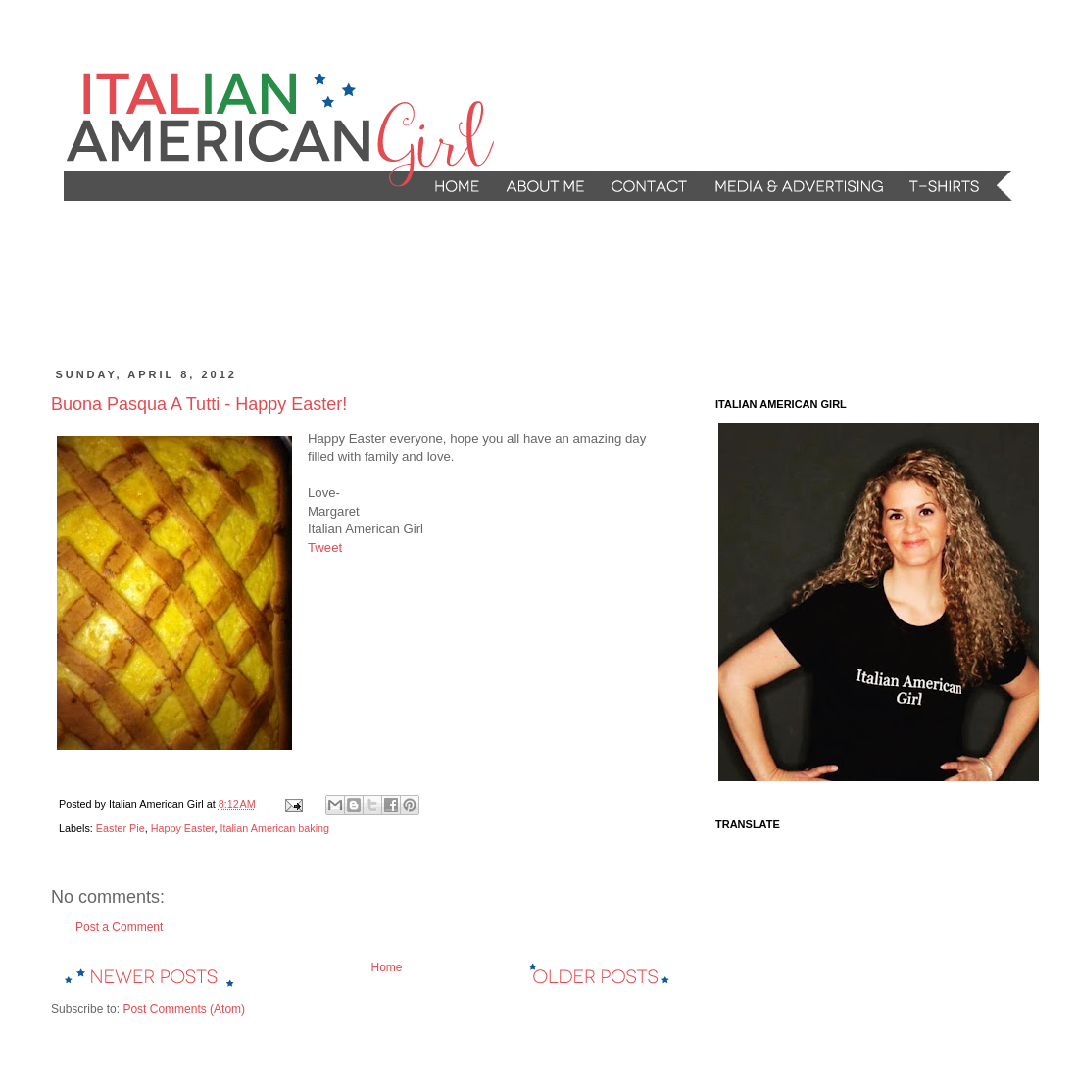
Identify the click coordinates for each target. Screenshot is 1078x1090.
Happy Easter (183, 828)
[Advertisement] (425, 285)
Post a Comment (119, 927)
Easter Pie (120, 828)
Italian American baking (274, 828)
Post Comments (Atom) (183, 1009)
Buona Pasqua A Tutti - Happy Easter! (199, 404)
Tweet (325, 547)
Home (386, 967)
